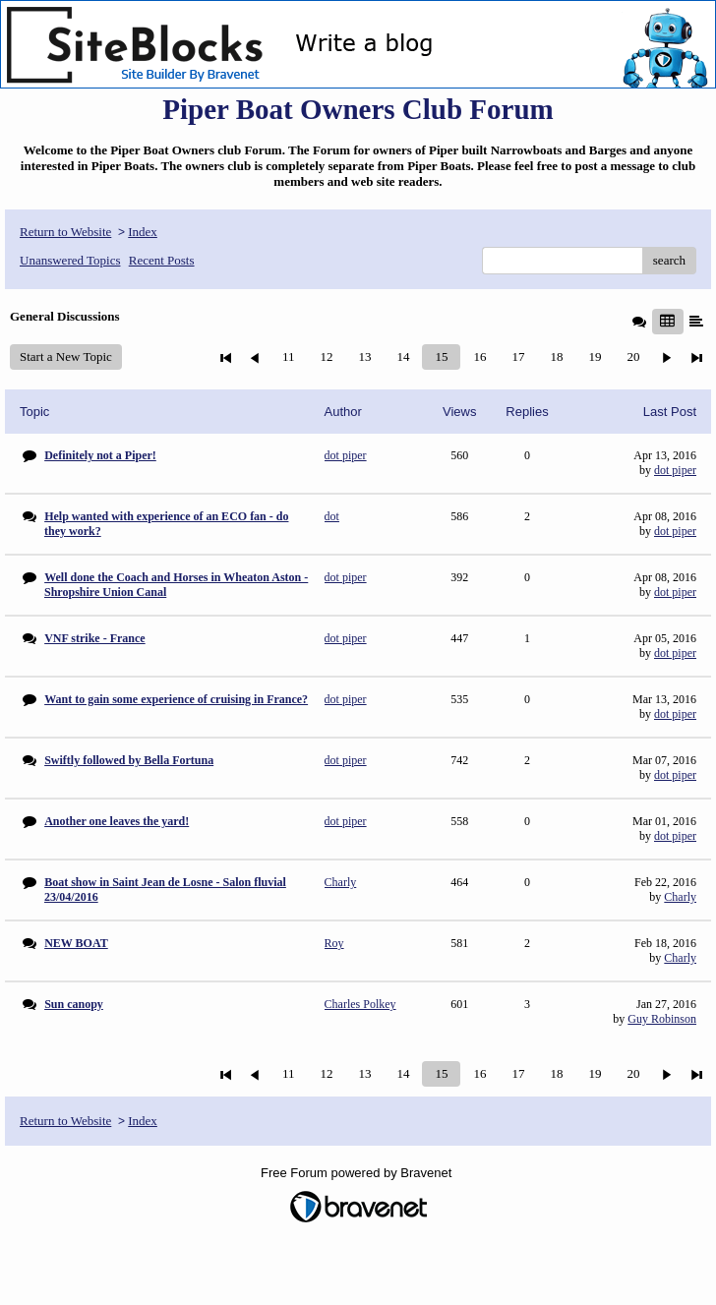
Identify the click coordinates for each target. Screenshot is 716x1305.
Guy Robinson (661, 1019)
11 (288, 356)
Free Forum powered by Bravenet (358, 1172)
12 (326, 356)
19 (594, 356)
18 (556, 356)
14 (402, 356)
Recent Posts (162, 260)
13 (364, 356)
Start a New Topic (66, 356)
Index (142, 231)
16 (479, 356)
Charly (680, 897)
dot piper (675, 470)
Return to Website (65, 231)
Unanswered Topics (70, 260)
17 (517, 356)
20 (632, 356)
